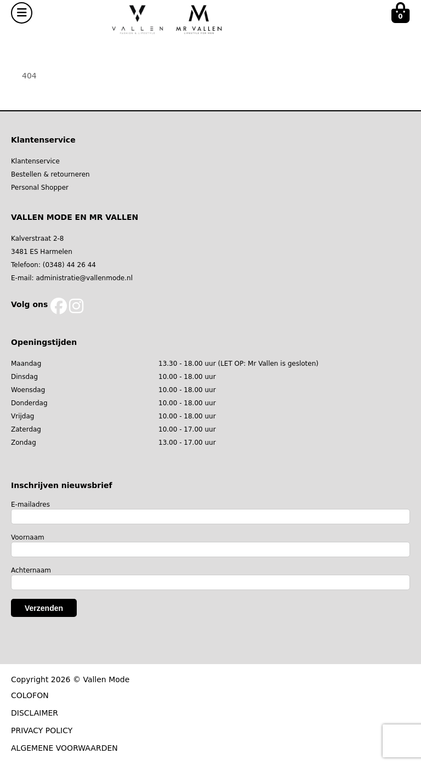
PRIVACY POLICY (41, 730)
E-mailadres (30, 504)
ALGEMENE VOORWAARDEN (64, 748)
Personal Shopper (40, 187)
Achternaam (31, 570)
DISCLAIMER (34, 713)
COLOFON (30, 695)
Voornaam (27, 537)
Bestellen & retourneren (50, 174)
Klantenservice (35, 161)
